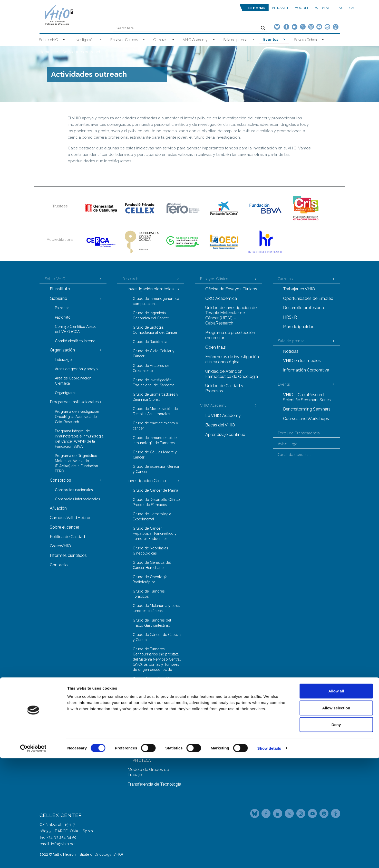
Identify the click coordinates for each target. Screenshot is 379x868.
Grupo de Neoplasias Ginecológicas (150, 550)
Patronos (62, 308)
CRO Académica (221, 298)
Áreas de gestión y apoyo (76, 369)
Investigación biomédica (151, 289)
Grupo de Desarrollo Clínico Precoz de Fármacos (156, 502)
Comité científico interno (75, 341)
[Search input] (187, 28)
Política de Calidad (67, 536)
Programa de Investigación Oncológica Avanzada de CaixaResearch (77, 416)
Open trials (215, 347)
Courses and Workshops (306, 418)
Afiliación (58, 508)
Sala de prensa (235, 40)
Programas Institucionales (74, 401)
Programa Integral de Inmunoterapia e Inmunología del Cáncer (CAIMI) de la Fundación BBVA (79, 439)
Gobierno (58, 298)
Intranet (280, 8)
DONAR (259, 8)
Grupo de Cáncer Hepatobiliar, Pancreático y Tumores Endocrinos (155, 533)
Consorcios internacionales (77, 499)
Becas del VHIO (220, 425)
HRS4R (290, 317)
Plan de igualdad (299, 326)
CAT (352, 8)
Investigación (84, 40)
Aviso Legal (288, 444)
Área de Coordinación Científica (73, 380)
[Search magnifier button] (263, 28)
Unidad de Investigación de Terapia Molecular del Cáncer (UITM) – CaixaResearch (231, 315)
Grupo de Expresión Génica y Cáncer (156, 469)
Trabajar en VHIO (299, 289)
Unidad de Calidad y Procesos (224, 388)
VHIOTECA (142, 760)
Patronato (63, 317)
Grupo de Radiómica (150, 342)
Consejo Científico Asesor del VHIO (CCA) (76, 329)
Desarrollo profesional (304, 307)
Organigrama (65, 393)
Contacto (59, 564)
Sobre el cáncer (64, 527)
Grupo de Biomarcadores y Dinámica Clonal (155, 397)
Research (130, 279)
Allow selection (336, 817)
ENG (340, 8)
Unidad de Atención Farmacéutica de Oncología (231, 374)
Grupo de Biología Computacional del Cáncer (155, 330)
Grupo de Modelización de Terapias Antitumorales (155, 411)
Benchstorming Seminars (307, 409)
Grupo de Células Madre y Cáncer (155, 454)
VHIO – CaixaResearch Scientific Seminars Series (307, 397)
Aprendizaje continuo (225, 434)
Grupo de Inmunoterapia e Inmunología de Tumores (155, 440)
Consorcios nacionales (74, 490)
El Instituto (60, 289)
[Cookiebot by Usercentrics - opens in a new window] (33, 858)
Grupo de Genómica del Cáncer (153, 710)
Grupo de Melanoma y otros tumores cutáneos (156, 608)
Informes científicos (68, 555)
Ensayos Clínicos (124, 40)
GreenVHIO (60, 545)
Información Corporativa (306, 370)
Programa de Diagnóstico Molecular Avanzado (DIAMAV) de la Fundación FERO (76, 463)
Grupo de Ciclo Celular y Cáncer (153, 353)
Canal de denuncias (295, 455)
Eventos (270, 39)
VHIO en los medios (302, 360)
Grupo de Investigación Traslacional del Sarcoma (153, 382)
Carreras (160, 40)
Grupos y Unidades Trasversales (145, 696)
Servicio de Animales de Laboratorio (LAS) (153, 748)
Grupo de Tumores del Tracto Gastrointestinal (152, 622)
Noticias (290, 351)
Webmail (323, 8)
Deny (336, 834)
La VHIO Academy (223, 415)
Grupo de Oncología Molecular (150, 724)
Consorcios (60, 480)
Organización (62, 350)
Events (284, 384)
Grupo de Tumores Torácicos (149, 593)
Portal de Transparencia (299, 433)
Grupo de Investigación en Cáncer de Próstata (155, 681)
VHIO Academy (195, 40)
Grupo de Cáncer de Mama (155, 490)
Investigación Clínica (147, 480)
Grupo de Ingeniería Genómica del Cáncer (151, 315)
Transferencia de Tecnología (154, 784)
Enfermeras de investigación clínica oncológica (232, 359)
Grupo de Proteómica (151, 737)
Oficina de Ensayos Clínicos (231, 289)
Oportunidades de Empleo (308, 298)
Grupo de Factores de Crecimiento (151, 368)
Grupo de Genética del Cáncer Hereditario (152, 565)
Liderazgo (63, 360)
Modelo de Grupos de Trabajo (148, 772)
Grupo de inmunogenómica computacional (156, 301)
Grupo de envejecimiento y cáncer (155, 425)
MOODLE (302, 8)
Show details (269, 858)
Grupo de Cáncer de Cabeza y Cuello (157, 637)
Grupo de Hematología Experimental (152, 516)
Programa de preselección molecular (230, 335)
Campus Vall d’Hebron (71, 517)
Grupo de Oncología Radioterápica (150, 579)
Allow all (336, 800)
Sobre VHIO (48, 40)
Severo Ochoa (305, 40)
